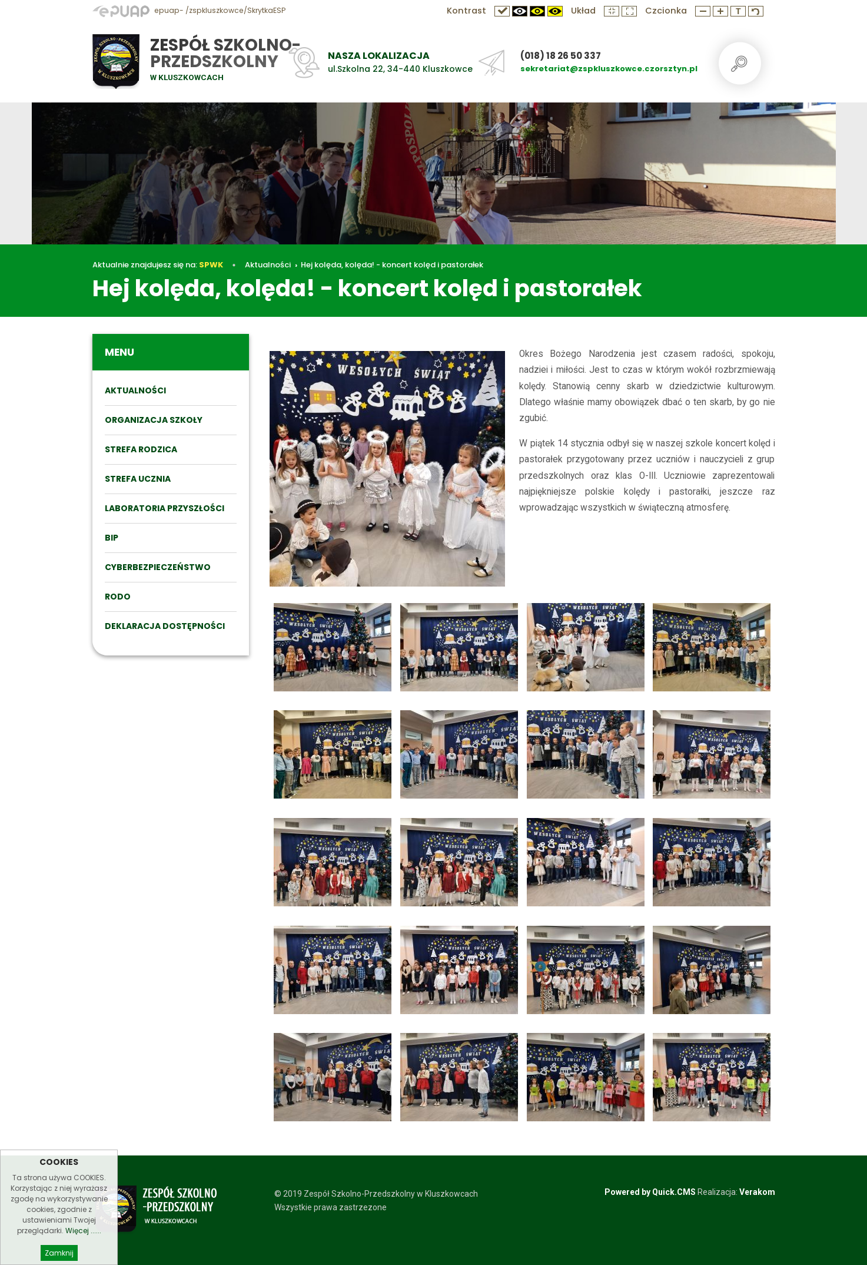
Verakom (757, 1192)
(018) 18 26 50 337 (560, 55)
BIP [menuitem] (111, 538)
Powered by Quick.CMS (650, 1192)
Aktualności (268, 264)
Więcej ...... (83, 1255)
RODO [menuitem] (118, 596)
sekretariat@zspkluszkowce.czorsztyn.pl (608, 68)
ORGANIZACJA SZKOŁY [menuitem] (153, 420)
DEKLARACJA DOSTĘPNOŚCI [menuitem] (165, 626)
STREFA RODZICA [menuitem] (141, 449)
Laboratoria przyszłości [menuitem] (164, 508)
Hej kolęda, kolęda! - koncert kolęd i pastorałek (392, 264)
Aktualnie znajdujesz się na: (157, 264)
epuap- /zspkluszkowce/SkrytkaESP (188, 10)
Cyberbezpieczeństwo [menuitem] (158, 567)
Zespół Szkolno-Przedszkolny (225, 53)
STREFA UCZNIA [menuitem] (138, 479)
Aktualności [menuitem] (135, 390)
